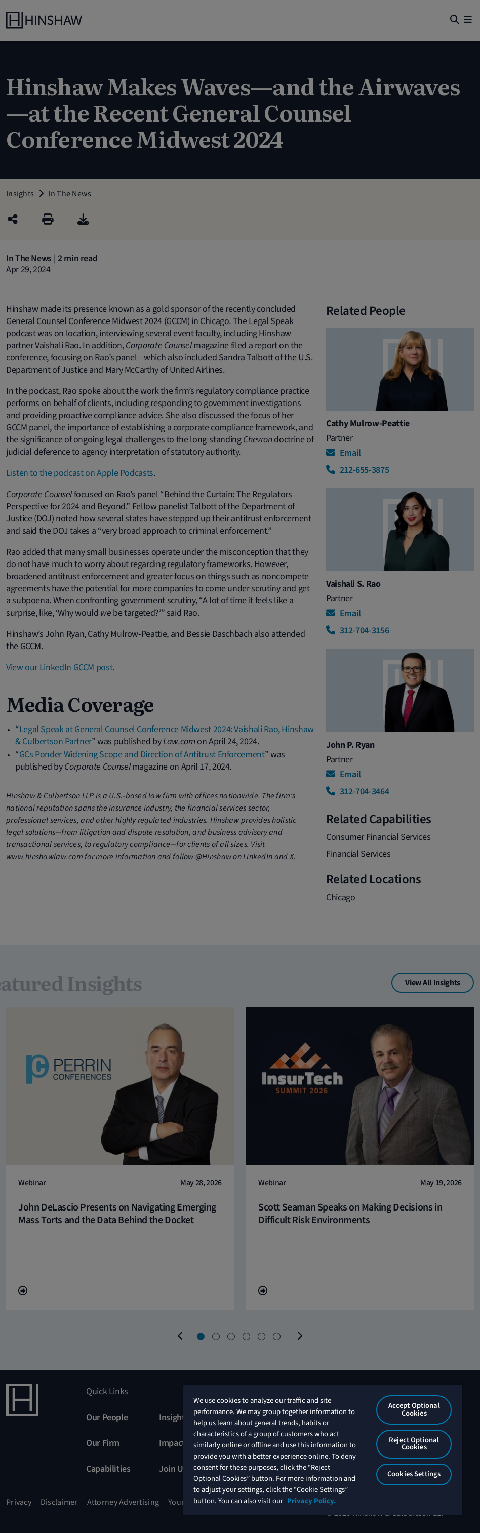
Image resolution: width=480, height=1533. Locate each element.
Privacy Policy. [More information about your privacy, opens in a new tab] (311, 1501)
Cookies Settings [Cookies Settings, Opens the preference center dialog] (414, 1474)
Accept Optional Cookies (414, 1409)
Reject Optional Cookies (414, 1444)
